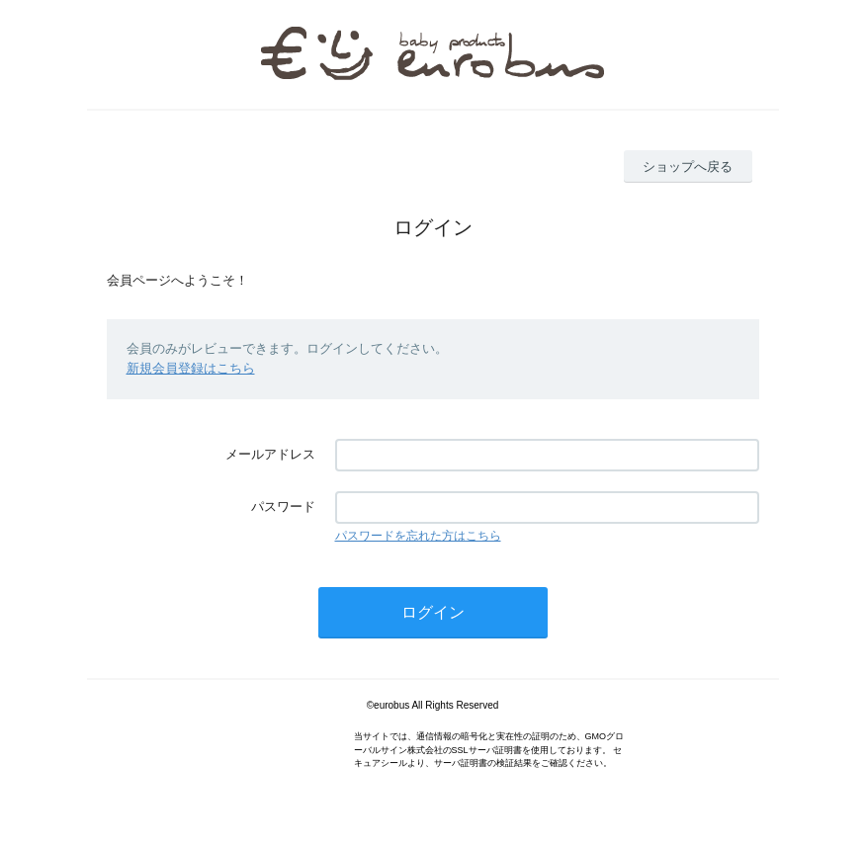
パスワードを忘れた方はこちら (418, 536)
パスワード (283, 506)
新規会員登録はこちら (191, 368)
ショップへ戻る (688, 166)
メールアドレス (270, 454)
